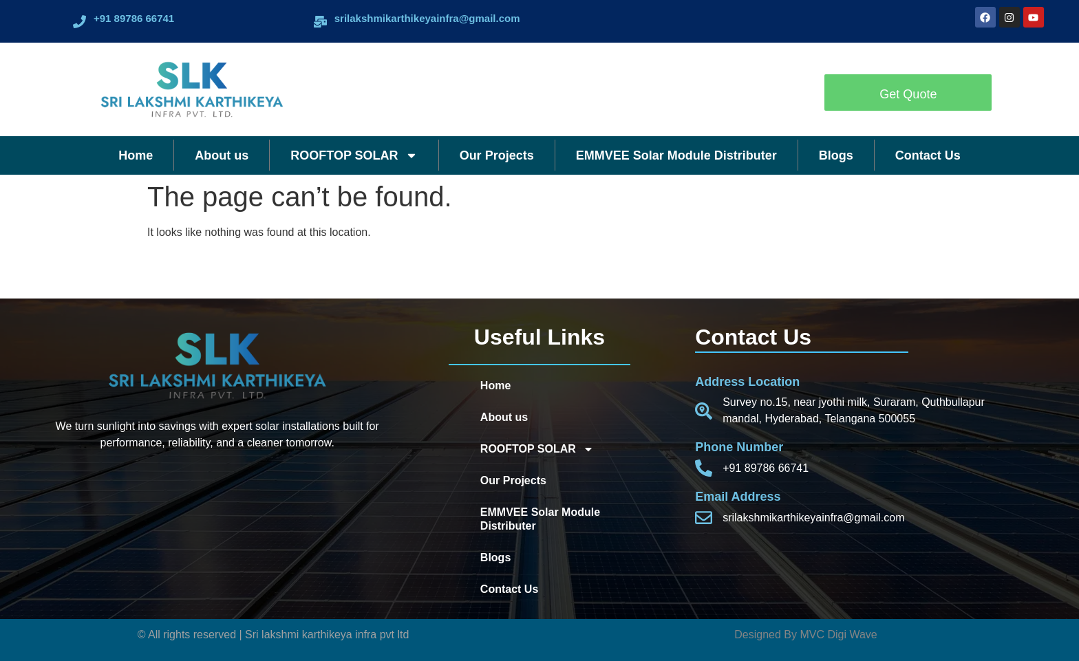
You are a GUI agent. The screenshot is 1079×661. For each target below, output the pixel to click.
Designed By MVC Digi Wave (805, 634)
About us (221, 155)
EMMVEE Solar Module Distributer (676, 155)
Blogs (836, 155)
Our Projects (497, 155)
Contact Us (928, 155)
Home (135, 155)
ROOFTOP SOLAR (353, 155)
